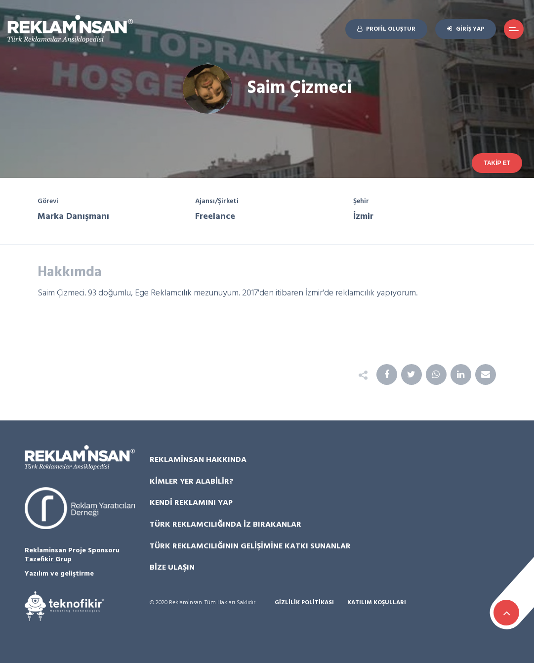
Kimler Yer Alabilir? (191, 481)
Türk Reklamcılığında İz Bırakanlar (225, 524)
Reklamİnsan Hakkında (198, 460)
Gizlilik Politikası (304, 603)
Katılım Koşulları (376, 603)
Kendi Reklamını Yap (191, 503)
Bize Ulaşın (172, 567)
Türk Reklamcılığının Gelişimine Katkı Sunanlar (250, 546)
